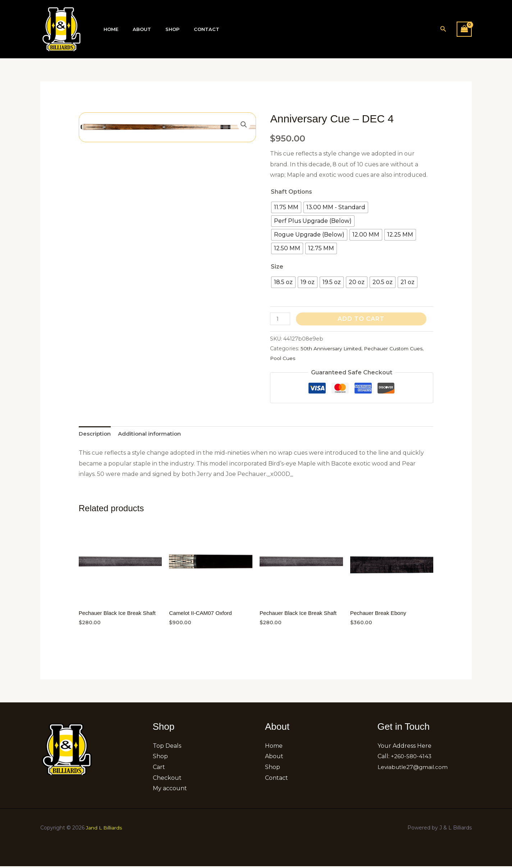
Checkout (167, 779)
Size (277, 266)
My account (170, 790)
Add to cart (362, 318)
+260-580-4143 (412, 758)
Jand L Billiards (104, 829)
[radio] (286, 207)
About (134, 29)
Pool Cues (298, 358)
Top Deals (167, 747)
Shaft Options (291, 191)
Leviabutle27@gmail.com (414, 768)
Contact (189, 29)
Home (108, 29)
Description (96, 434)
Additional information (154, 434)
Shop (160, 29)
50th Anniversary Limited (333, 348)
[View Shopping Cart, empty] (464, 29)
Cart (159, 768)
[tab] (96, 434)
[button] (443, 29)
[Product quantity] (280, 318)
